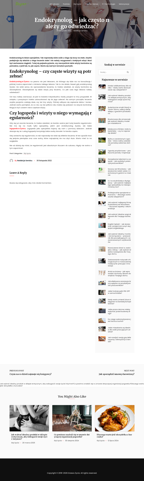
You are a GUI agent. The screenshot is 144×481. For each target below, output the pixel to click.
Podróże (66, 4)
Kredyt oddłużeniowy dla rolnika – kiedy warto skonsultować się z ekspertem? (119, 88)
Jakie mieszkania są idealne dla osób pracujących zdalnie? (119, 330)
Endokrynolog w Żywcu (19, 81)
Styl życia (77, 4)
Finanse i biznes (91, 4)
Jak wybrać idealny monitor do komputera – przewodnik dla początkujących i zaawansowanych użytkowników (119, 238)
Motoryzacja (124, 4)
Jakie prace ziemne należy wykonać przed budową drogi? (119, 311)
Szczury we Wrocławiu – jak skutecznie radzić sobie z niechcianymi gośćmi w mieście (119, 172)
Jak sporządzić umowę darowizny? (116, 374)
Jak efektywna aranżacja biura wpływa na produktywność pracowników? (119, 283)
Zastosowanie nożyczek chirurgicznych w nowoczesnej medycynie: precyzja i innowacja (119, 263)
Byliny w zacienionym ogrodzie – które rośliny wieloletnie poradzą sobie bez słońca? (119, 142)
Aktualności (54, 4)
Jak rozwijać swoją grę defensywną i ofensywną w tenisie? (119, 339)
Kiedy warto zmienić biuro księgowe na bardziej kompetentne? (119, 302)
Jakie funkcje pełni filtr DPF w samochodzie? (119, 292)
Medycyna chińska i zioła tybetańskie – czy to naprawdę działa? (119, 131)
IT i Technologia (108, 4)
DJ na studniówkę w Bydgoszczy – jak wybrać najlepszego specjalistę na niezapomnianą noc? (119, 184)
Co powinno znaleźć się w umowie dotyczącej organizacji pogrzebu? (72, 436)
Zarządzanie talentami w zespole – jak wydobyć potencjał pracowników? (119, 161)
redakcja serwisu (80, 31)
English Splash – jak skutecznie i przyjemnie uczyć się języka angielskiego (119, 226)
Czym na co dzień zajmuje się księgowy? (31, 374)
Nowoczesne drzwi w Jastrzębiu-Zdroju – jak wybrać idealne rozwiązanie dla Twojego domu (119, 251)
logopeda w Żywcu (18, 128)
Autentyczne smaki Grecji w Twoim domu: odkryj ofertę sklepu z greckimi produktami (119, 110)
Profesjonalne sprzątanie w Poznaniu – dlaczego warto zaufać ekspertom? (119, 195)
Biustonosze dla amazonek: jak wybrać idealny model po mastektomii (119, 121)
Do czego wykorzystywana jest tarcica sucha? (119, 320)
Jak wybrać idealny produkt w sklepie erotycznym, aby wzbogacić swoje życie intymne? (119, 99)
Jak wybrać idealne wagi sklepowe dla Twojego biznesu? (119, 216)
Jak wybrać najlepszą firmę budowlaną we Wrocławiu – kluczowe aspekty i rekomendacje (119, 205)
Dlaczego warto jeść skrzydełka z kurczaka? (114, 436)
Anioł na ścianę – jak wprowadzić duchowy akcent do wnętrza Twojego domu (119, 274)
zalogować (23, 183)
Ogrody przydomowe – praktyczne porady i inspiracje (119, 152)
